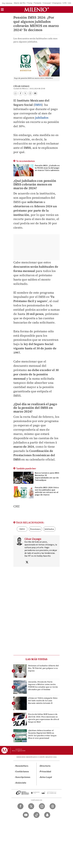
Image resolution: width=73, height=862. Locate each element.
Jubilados (49, 529)
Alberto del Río (20, 3)
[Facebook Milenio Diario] (20, 806)
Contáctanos (22, 771)
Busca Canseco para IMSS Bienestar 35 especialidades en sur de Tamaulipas (47, 476)
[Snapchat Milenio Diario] (47, 815)
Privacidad (45, 771)
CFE (65, 3)
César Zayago (21, 86)
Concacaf (47, 3)
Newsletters (21, 766)
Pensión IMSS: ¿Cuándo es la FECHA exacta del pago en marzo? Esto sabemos (47, 168)
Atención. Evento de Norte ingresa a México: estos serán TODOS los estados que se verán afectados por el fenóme (43, 685)
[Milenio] (36, 9)
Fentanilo (37, 3)
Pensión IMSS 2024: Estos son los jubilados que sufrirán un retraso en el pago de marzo (47, 491)
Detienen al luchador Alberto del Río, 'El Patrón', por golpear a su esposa (43, 668)
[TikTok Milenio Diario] (36, 815)
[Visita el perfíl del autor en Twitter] (27, 562)
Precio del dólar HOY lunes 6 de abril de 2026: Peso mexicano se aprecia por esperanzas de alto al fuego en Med (43, 718)
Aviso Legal (46, 777)
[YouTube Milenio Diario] (26, 815)
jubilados (41, 118)
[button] (2, 10)
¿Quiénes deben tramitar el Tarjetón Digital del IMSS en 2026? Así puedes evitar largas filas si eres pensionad (42, 734)
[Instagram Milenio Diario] (42, 806)
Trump (29, 3)
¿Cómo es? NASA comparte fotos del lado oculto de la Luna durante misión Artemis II (42, 700)
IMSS (38, 105)
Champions (56, 3)
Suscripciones (22, 777)
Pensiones (35, 529)
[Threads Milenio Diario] (53, 806)
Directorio (45, 766)
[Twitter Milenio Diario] (31, 806)
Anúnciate (20, 783)
